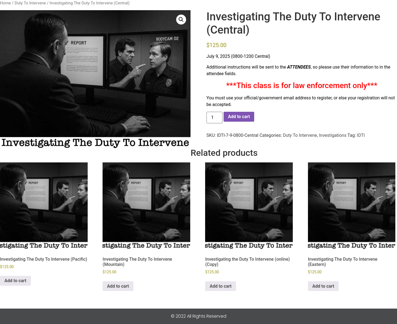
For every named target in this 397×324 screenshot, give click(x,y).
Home (5, 3)
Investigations (333, 135)
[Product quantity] (214, 117)
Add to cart (239, 116)
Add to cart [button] (15, 280)
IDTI (361, 135)
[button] (181, 19)
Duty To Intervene (30, 3)
